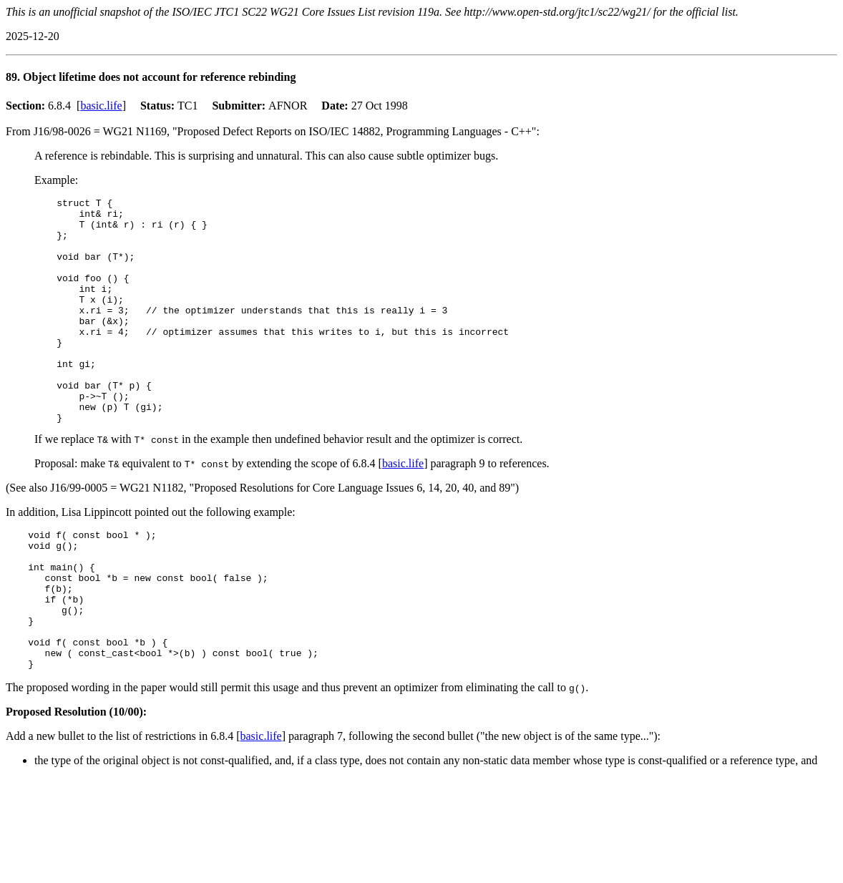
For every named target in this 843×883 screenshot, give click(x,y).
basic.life (101, 105)
